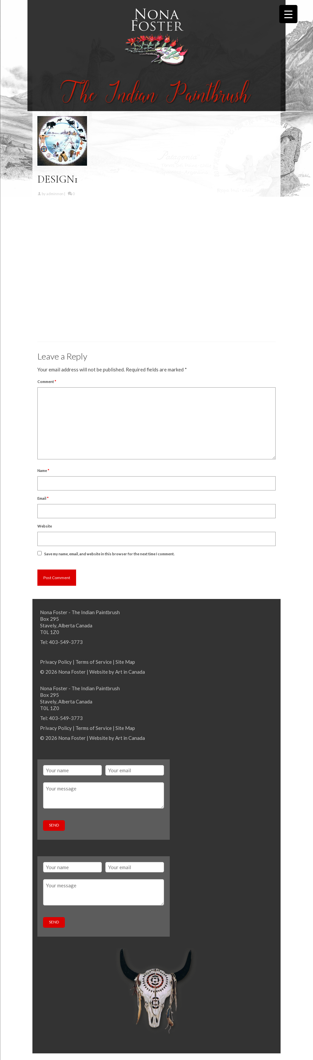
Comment (46, 381)
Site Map (125, 662)
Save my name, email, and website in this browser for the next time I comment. (109, 554)
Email (43, 498)
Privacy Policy (56, 662)
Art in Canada (130, 672)
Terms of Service (93, 662)
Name (43, 470)
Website (44, 526)
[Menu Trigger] (288, 14)
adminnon (55, 193)
